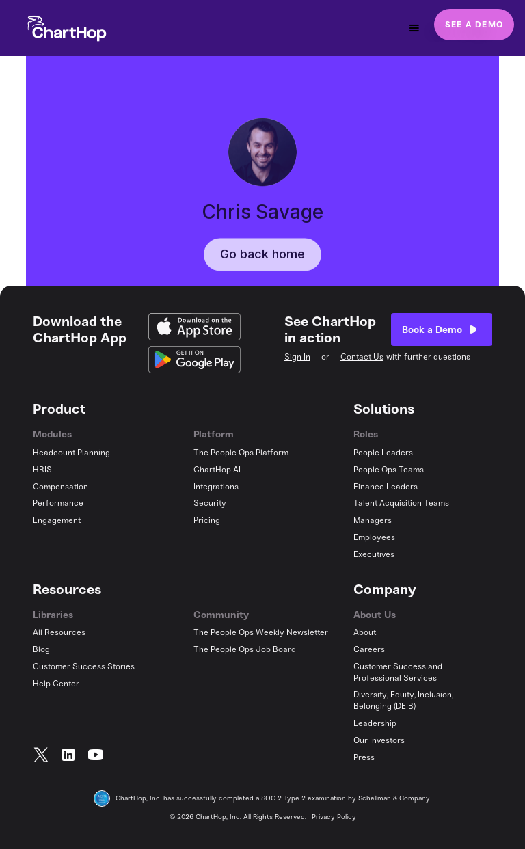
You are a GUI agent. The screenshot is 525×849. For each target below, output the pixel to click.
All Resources (59, 632)
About (364, 632)
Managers (372, 520)
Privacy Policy (334, 817)
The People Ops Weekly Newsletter (260, 632)
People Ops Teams (388, 469)
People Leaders (383, 452)
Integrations (216, 486)
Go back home (262, 272)
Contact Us (361, 357)
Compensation (60, 486)
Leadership (374, 723)
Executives (373, 554)
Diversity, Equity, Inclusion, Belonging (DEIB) (403, 700)
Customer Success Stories (84, 666)
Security (209, 503)
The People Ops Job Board (244, 649)
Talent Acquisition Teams (401, 503)
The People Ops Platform (240, 452)
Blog (41, 649)
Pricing (206, 520)
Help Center (56, 683)
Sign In (297, 357)
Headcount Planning (71, 452)
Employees (374, 537)
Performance (58, 503)
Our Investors (379, 740)
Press (364, 757)
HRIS (42, 469)
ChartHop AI (217, 469)
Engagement (57, 520)
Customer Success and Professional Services (397, 672)
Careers (369, 649)
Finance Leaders (385, 486)
